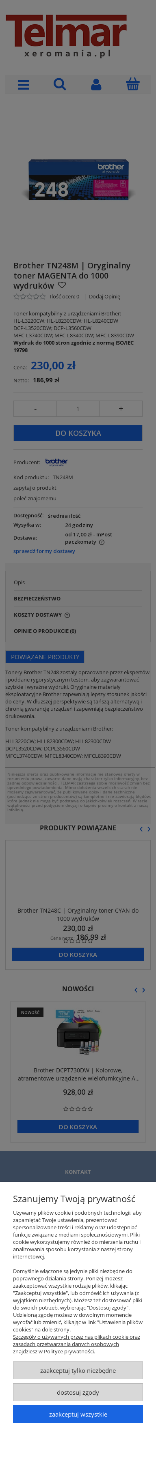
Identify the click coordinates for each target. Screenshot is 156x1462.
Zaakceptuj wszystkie (78, 1414)
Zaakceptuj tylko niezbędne (78, 1370)
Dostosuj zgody (78, 1392)
